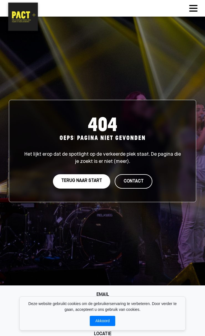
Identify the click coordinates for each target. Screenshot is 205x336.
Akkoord (102, 321)
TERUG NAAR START (81, 181)
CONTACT (134, 181)
